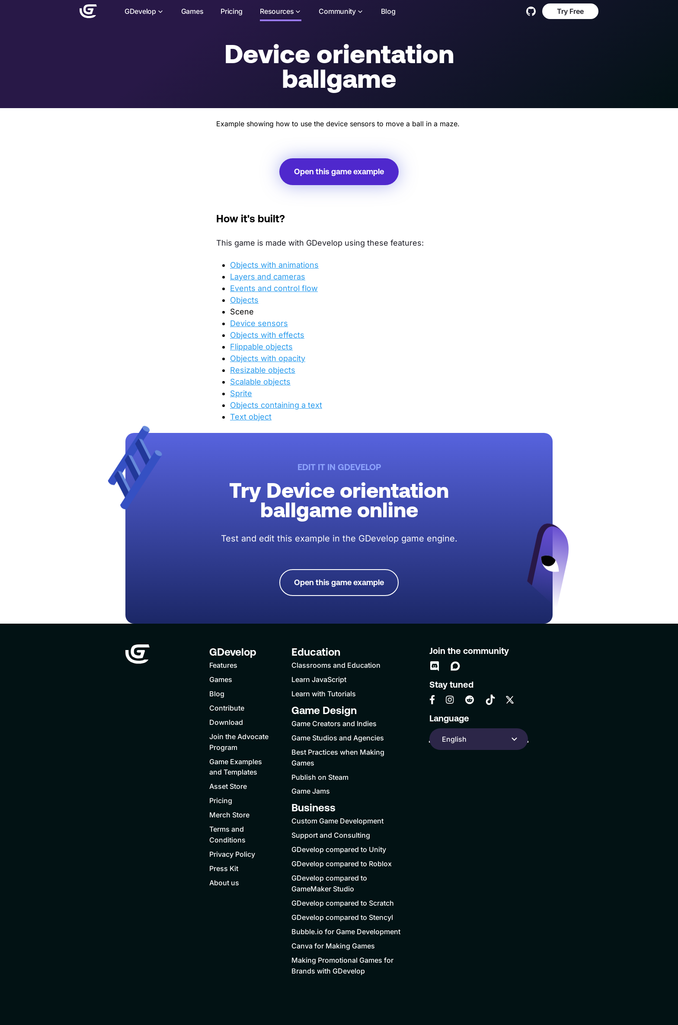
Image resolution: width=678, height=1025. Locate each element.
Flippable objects (261, 346)
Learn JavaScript (318, 679)
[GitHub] (531, 11)
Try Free (570, 11)
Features (223, 665)
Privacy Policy (232, 854)
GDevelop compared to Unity (338, 849)
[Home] (88, 11)
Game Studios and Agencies (337, 738)
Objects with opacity (267, 358)
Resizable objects (262, 370)
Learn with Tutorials (323, 693)
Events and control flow (274, 288)
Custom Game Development (337, 821)
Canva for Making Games (333, 946)
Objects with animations (274, 264)
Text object (251, 416)
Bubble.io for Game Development (345, 931)
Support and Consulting (330, 835)
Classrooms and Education (336, 665)
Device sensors (259, 323)
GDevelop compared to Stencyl (342, 917)
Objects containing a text (276, 405)
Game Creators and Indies (334, 723)
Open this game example (339, 171)
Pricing (232, 11)
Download (226, 722)
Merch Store (229, 814)
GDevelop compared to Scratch (342, 903)
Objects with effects (267, 335)
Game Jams (310, 791)
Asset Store (228, 786)
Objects (244, 299)
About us (224, 882)
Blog (388, 11)
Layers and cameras (267, 276)
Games (192, 11)
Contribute (226, 708)
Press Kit (223, 868)
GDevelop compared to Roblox (341, 863)
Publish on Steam (320, 777)
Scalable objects (260, 381)
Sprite (241, 393)
